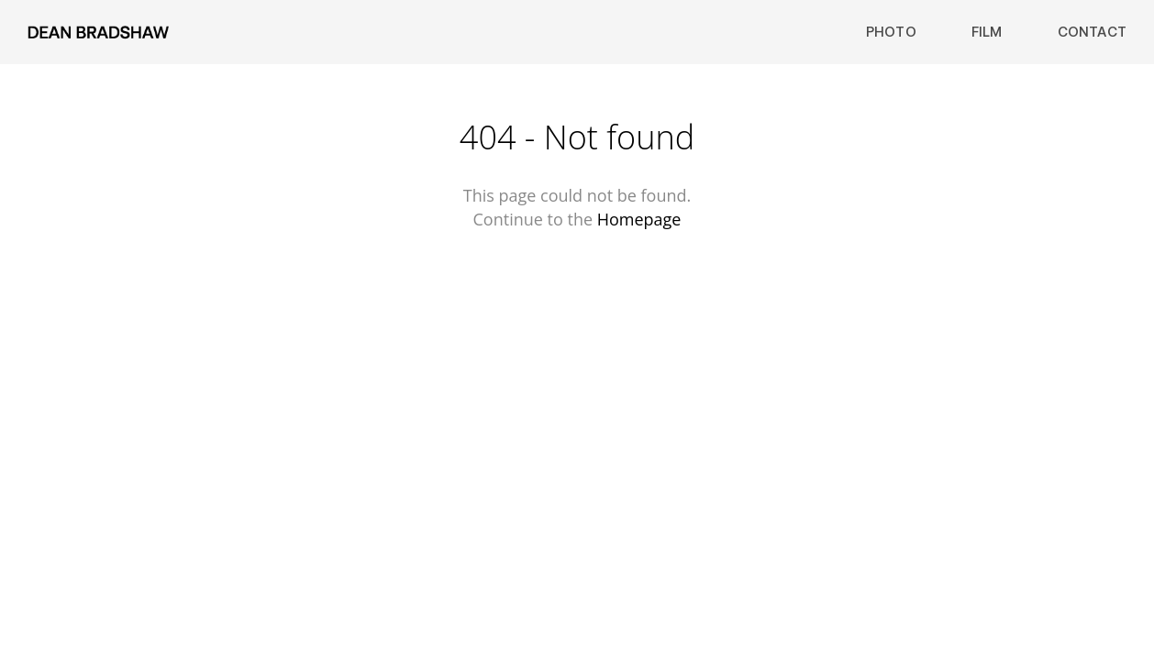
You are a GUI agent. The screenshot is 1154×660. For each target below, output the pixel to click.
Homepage (639, 219)
